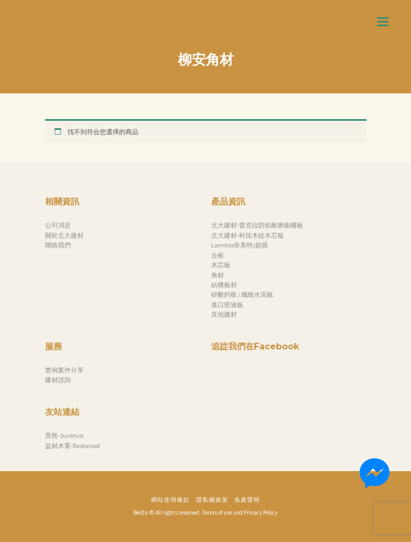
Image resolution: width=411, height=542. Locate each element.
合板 (217, 255)
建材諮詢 (58, 380)
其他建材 (224, 314)
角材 (217, 275)
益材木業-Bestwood (72, 446)
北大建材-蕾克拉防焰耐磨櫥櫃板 (257, 225)
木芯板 (220, 265)
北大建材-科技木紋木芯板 (247, 235)
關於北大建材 (64, 235)
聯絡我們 (58, 245)
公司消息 (58, 225)
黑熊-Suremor (64, 435)
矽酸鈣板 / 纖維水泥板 (242, 294)
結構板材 (224, 285)
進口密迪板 (227, 305)
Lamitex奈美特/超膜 (239, 245)
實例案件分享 (64, 370)
